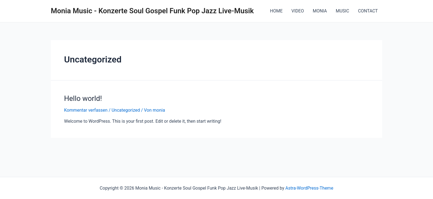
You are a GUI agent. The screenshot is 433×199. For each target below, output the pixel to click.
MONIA (320, 11)
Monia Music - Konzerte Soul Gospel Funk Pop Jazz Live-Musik (152, 11)
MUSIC (342, 11)
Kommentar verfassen (85, 110)
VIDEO (297, 11)
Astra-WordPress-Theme (309, 188)
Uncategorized (126, 110)
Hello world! (83, 98)
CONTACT (368, 11)
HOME (276, 11)
